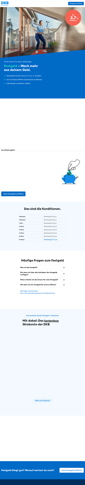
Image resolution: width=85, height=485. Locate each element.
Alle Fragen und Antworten (29, 290)
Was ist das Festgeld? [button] (28, 267)
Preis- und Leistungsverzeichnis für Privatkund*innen (39, 292)
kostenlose (52, 320)
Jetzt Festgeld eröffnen (13, 193)
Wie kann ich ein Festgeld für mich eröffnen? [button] (38, 284)
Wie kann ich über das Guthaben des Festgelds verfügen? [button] (38, 273)
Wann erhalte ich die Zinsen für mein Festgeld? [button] (39, 279)
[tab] (42, 267)
